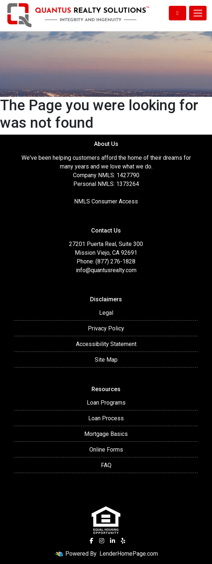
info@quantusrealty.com (106, 270)
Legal (106, 312)
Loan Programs (106, 402)
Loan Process (106, 418)
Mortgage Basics (106, 433)
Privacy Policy (106, 328)
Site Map (106, 359)
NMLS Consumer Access (106, 201)
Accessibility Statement (106, 344)
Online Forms (106, 449)
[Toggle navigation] (198, 13)
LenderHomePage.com (128, 553)
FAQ (106, 465)
